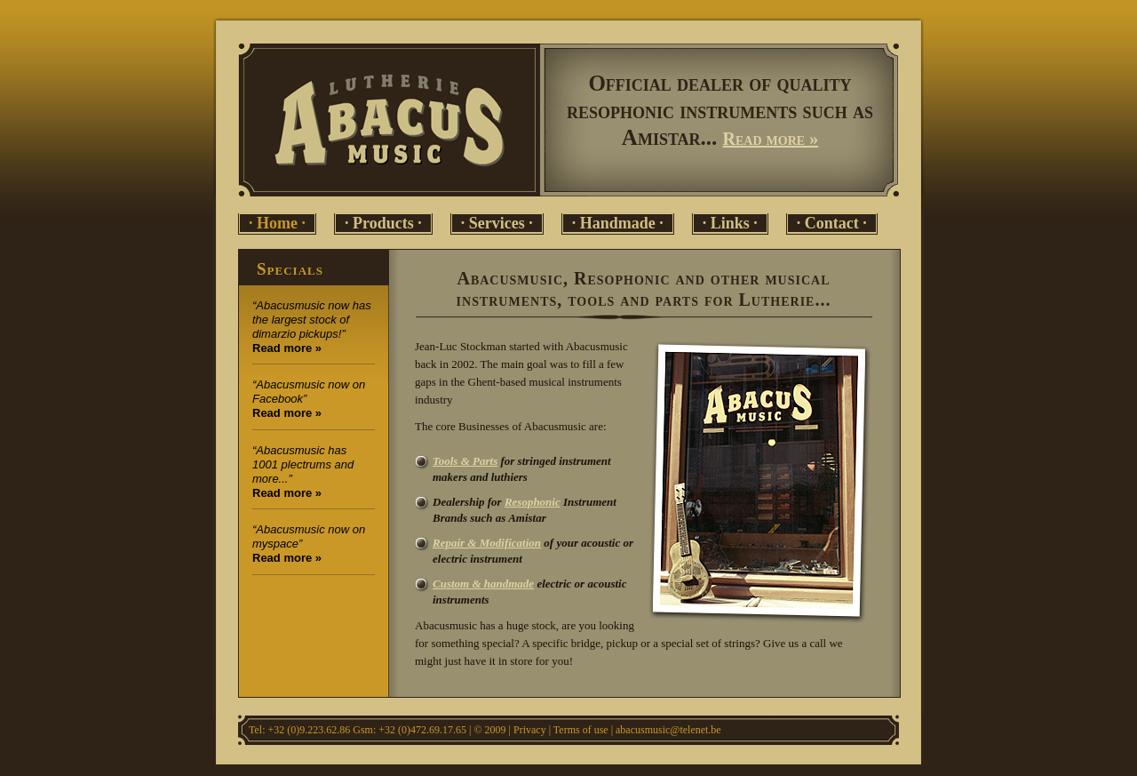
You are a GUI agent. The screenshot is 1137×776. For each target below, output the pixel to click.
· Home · (277, 223)
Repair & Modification (487, 542)
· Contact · (832, 223)
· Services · (497, 223)
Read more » (771, 138)
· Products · (383, 223)
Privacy (529, 730)
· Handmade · (618, 223)
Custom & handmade (483, 583)
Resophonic (533, 501)
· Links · (730, 223)
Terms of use (580, 730)
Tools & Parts (465, 461)
